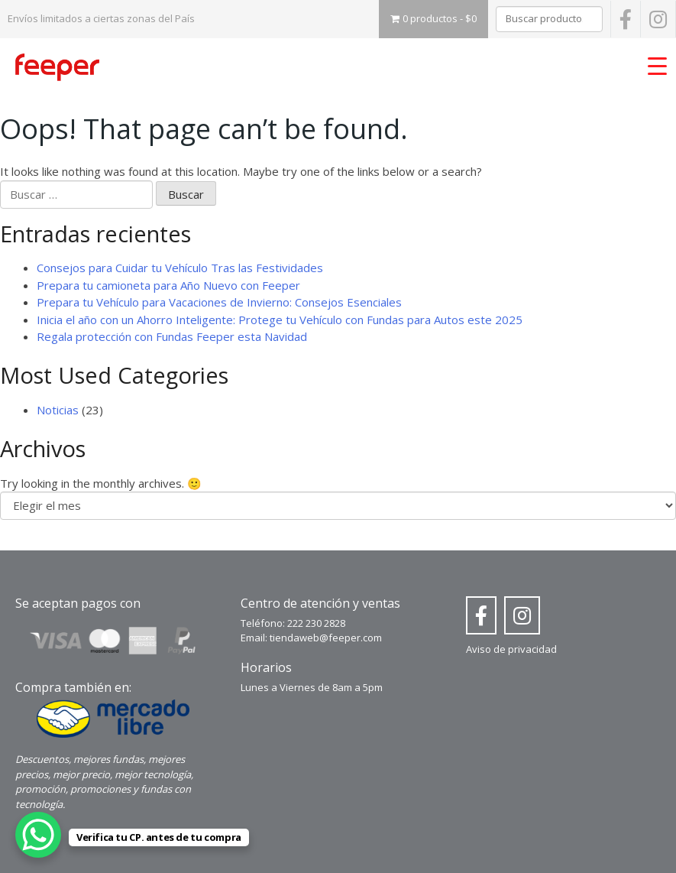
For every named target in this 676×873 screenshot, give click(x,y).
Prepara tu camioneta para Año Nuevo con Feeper (168, 285)
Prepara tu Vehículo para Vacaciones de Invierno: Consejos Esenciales (219, 302)
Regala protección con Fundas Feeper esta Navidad (172, 336)
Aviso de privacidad (511, 649)
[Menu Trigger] (657, 65)
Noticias (58, 409)
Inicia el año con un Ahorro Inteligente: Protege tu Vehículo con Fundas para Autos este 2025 (279, 319)
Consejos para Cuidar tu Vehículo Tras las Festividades (180, 267)
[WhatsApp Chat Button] (38, 835)
